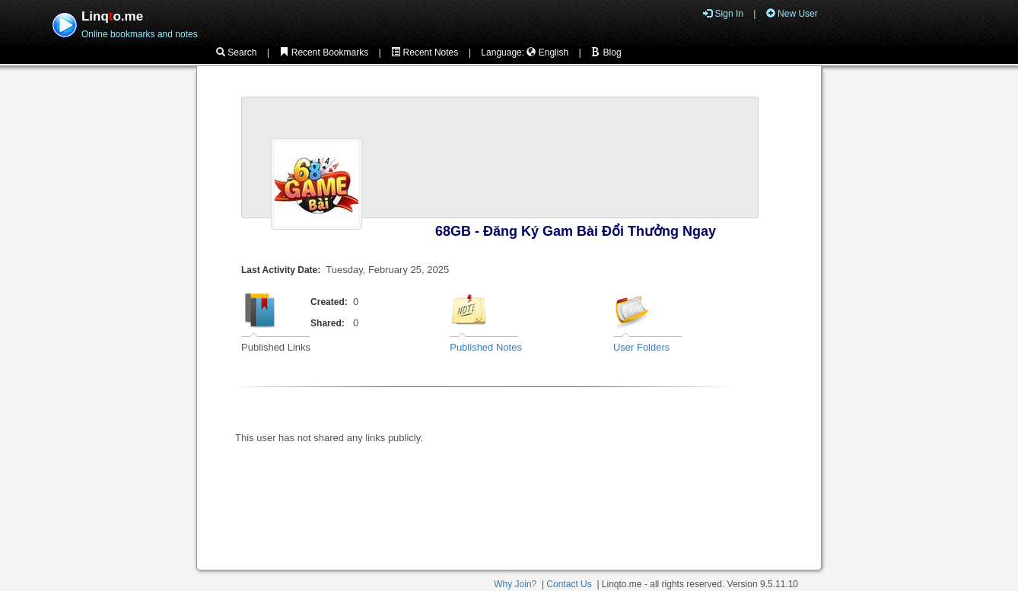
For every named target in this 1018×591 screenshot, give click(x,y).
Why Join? (515, 584)
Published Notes (486, 347)
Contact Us (568, 584)
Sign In (723, 13)
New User (792, 13)
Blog (606, 52)
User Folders (641, 347)
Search (236, 52)
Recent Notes (424, 52)
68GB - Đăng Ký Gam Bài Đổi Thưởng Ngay (575, 231)
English (547, 52)
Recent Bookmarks (323, 52)
